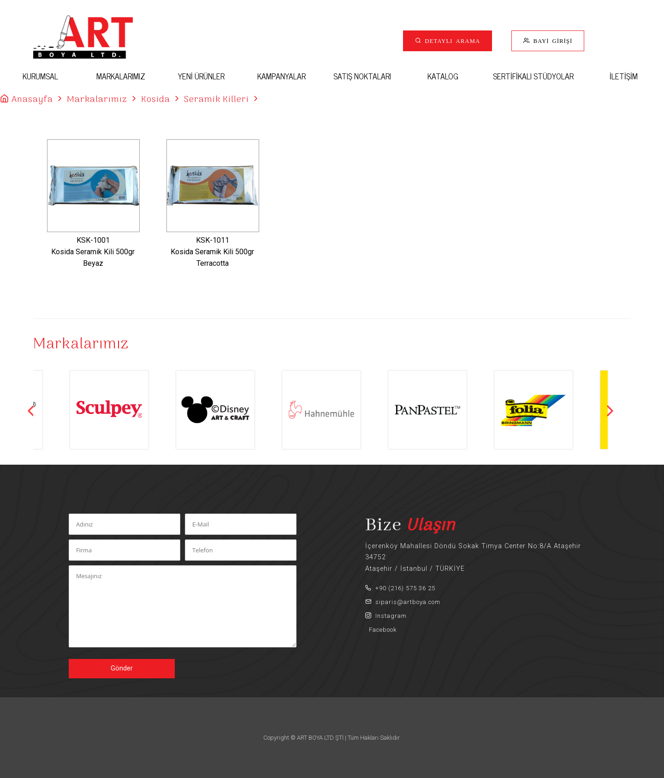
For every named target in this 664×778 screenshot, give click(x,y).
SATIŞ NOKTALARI (362, 76)
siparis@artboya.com (402, 601)
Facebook (381, 629)
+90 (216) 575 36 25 (400, 588)
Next (610, 410)
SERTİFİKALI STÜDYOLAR (533, 76)
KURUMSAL (40, 76)
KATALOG (442, 76)
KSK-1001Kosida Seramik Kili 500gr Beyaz (93, 252)
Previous (31, 410)
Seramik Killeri (216, 99)
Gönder (122, 668)
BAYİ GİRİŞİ (551, 40)
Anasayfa (32, 99)
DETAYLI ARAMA (450, 40)
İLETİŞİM (624, 76)
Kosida (155, 99)
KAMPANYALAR (281, 76)
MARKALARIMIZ (120, 76)
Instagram (386, 615)
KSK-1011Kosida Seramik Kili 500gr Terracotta (212, 252)
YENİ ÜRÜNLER (201, 76)
